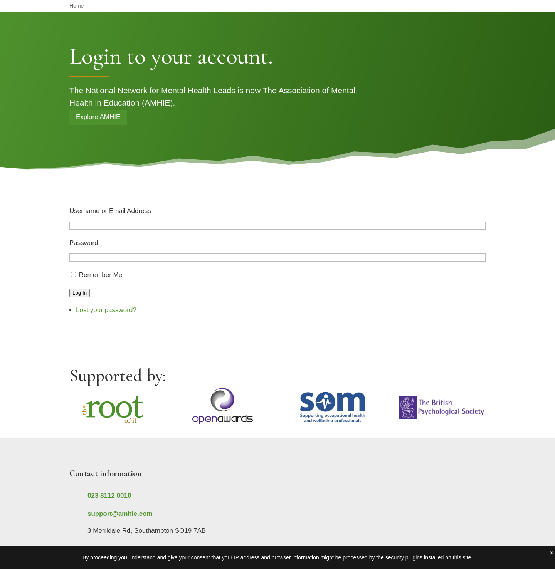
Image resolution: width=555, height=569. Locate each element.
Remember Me (100, 275)
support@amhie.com (120, 513)
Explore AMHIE (98, 117)
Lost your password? (106, 310)
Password (83, 243)
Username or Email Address (110, 211)
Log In (79, 293)
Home (76, 6)
